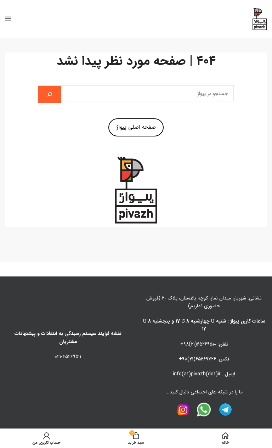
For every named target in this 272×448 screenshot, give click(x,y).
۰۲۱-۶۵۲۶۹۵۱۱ (68, 356)
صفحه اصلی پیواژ (136, 127)
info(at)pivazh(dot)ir (197, 374)
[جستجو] (49, 94)
